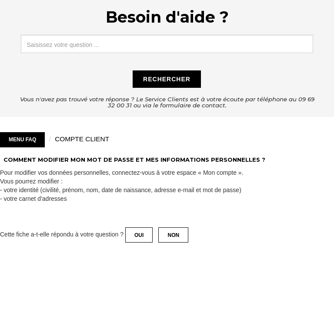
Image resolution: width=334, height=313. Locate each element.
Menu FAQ (22, 140)
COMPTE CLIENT (82, 139)
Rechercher (166, 79)
